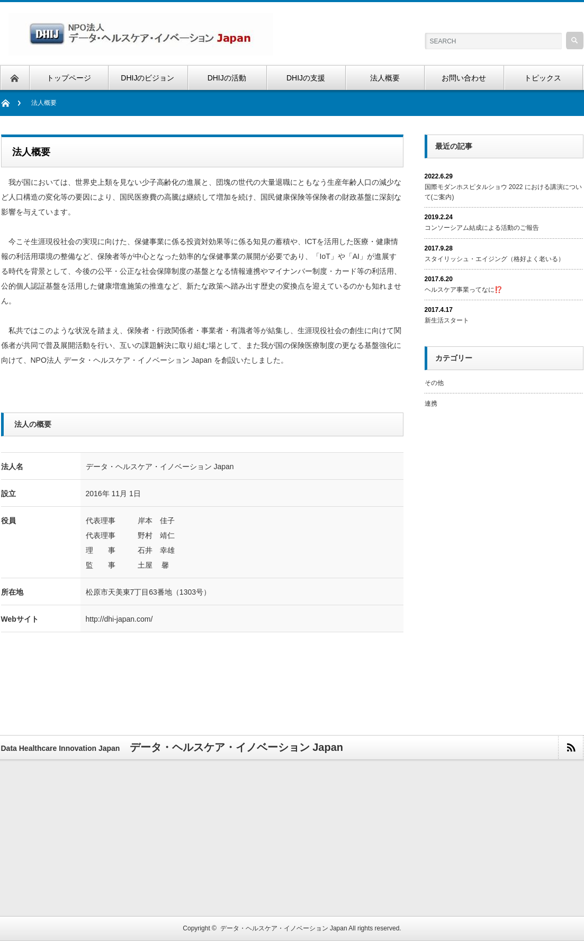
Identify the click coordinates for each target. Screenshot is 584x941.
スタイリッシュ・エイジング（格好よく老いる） (494, 259)
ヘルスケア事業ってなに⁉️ (463, 289)
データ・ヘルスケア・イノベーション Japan (283, 928)
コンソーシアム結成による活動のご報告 (482, 227)
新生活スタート (447, 320)
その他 (434, 383)
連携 (431, 403)
